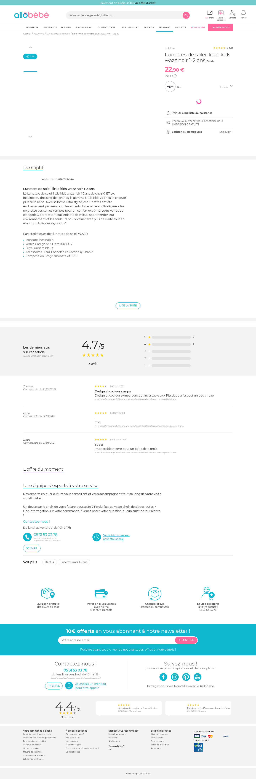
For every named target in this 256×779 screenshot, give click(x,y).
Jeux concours (157, 741)
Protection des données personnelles (40, 738)
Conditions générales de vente (37, 734)
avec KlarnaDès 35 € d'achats (101, 598)
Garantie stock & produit (34, 755)
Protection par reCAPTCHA (138, 773)
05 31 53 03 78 (208, 609)
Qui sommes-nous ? (75, 734)
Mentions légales (73, 745)
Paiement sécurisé (204, 731)
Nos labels (113, 738)
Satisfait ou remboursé (33, 759)
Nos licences (114, 741)
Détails (210, 61)
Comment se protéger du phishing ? (82, 748)
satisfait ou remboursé (155, 597)
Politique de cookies (32, 745)
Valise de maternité (160, 745)
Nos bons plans (73, 738)
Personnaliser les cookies (34, 741)
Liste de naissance (159, 734)
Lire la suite (128, 305)
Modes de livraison (31, 748)
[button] (175, 75)
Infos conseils (157, 738)
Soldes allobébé (73, 752)
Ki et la (49, 562)
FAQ (110, 749)
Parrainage (156, 748)
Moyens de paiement (32, 752)
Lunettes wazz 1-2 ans (74, 562)
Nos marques (72, 741)
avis (230, 48)
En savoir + (226, 131)
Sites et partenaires (117, 734)
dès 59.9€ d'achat (48, 598)
